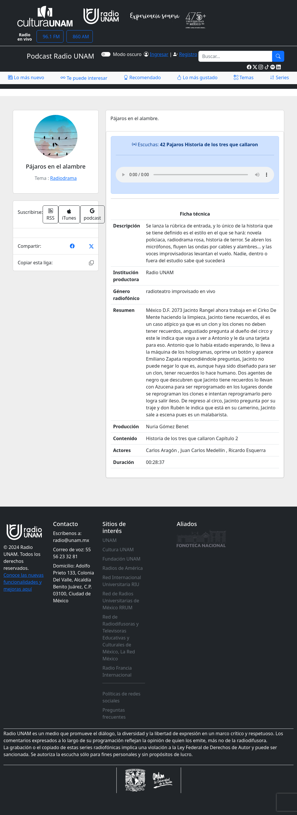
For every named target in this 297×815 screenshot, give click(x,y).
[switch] (106, 54)
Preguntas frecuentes (114, 713)
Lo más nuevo (26, 77)
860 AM (79, 36)
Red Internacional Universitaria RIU (121, 581)
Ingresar (159, 54)
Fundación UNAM (121, 559)
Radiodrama (63, 178)
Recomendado (142, 77)
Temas (244, 77)
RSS (50, 214)
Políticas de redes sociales (121, 697)
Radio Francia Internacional (117, 671)
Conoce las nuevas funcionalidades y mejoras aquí (23, 582)
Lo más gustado (197, 77)
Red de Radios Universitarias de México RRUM (120, 600)
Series (279, 77)
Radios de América (122, 568)
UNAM (109, 540)
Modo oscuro (128, 54)
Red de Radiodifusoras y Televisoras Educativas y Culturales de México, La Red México (120, 638)
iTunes (69, 215)
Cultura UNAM (118, 549)
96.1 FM (50, 36)
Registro (188, 54)
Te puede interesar (83, 77)
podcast (92, 214)
